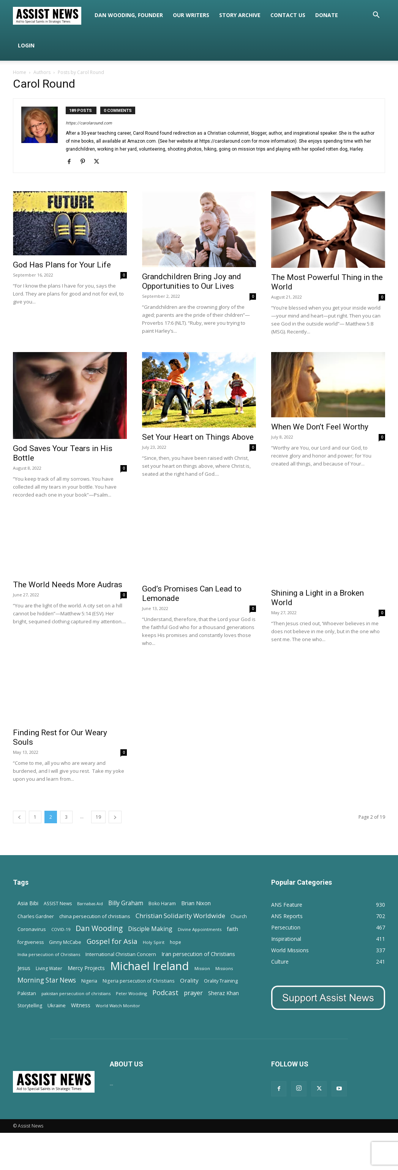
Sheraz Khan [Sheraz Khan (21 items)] (223, 993)
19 (98, 817)
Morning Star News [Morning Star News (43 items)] (46, 980)
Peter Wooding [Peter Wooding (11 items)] (131, 993)
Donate (326, 15)
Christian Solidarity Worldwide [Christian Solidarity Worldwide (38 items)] (180, 916)
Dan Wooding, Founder (129, 15)
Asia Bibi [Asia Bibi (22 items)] (27, 903)
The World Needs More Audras (67, 584)
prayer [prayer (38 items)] (193, 993)
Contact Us (287, 15)
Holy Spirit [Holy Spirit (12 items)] (153, 942)
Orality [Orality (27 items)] (189, 980)
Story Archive (240, 15)
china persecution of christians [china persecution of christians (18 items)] (94, 916)
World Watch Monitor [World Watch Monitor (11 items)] (118, 1005)
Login (26, 45)
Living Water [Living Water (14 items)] (49, 968)
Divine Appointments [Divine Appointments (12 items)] (199, 929)
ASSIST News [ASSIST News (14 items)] (58, 903)
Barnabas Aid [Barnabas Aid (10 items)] (90, 903)
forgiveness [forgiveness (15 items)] (30, 942)
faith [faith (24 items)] (232, 929)
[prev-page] (19, 817)
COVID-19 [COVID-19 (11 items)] (60, 929)
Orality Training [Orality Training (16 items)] (221, 980)
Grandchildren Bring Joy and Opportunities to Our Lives (191, 281)
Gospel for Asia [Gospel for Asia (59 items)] (112, 941)
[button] (376, 15)
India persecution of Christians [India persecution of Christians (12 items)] (48, 954)
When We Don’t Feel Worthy (319, 426)
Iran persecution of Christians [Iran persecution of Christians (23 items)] (198, 954)
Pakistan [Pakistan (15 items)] (26, 993)
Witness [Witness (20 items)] (80, 1005)
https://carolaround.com (89, 123)
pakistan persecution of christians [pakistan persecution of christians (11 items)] (76, 993)
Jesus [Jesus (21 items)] (23, 968)
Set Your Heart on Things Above (198, 437)
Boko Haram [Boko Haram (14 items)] (162, 903)
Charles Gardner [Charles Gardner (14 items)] (35, 916)
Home (19, 72)
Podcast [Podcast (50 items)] (165, 993)
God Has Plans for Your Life (62, 264)
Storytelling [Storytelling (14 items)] (29, 1005)
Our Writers (191, 15)
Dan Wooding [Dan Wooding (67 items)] (99, 928)
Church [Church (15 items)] (239, 916)
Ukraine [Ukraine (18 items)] (56, 1005)
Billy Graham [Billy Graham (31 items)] (125, 903)
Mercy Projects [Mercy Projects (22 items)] (86, 968)
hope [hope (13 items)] (175, 942)
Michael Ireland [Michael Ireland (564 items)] (149, 966)
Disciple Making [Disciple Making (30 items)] (150, 929)
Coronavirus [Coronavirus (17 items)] (31, 929)
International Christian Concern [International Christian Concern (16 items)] (120, 954)
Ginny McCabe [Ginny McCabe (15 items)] (65, 942)
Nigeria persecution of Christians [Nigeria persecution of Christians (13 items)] (139, 981)
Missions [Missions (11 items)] (224, 968)
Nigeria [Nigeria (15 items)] (89, 981)
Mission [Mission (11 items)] (202, 968)
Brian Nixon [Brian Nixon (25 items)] (196, 903)
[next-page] (115, 817)
